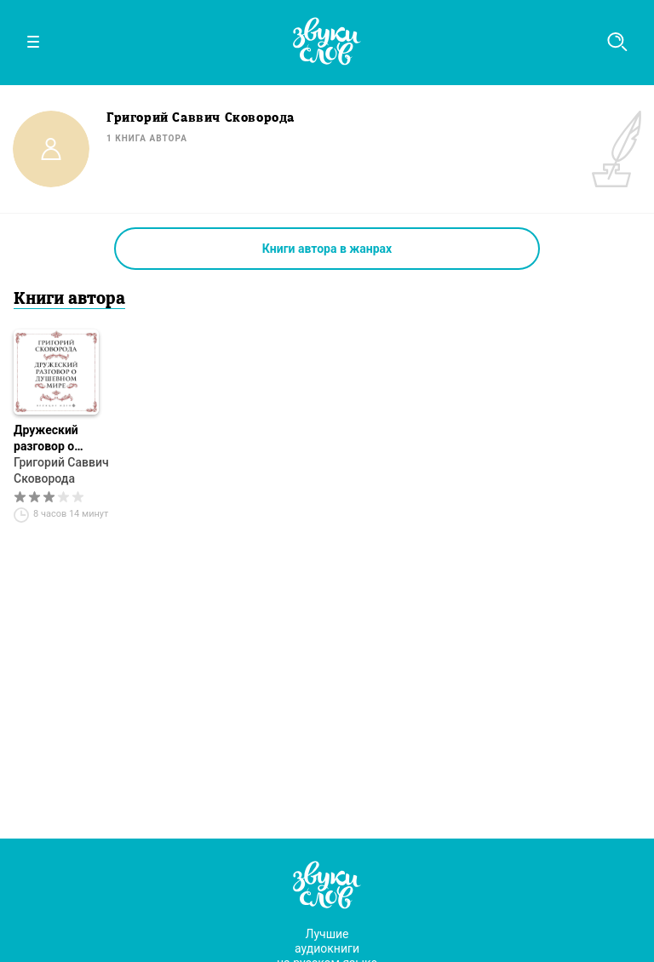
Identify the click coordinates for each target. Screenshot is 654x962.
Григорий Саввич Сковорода (61, 470)
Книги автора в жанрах (327, 248)
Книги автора (69, 299)
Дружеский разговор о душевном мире (59, 439)
